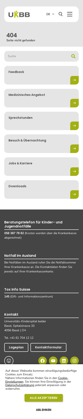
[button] (69, 14)
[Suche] (73, 56)
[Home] (19, 14)
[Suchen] (61, 14)
